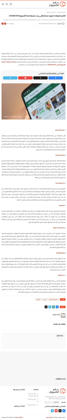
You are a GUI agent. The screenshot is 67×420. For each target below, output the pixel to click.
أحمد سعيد (59, 24)
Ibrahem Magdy (19, 417)
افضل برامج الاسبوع (51, 12)
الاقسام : (63, 402)
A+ (5, 24)
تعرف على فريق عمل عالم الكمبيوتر (33, 394)
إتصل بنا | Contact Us (33, 400)
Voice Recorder (59, 130)
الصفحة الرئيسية (61, 12)
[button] (57, 306)
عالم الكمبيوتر (49, 417)
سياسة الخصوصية (32, 405)
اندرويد (44, 299)
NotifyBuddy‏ (60, 253)
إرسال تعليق (60, 335)
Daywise (61, 205)
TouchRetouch (60, 183)
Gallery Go (61, 275)
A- (2, 24)
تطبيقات (38, 299)
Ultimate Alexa (60, 155)
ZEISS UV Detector (58, 228)
